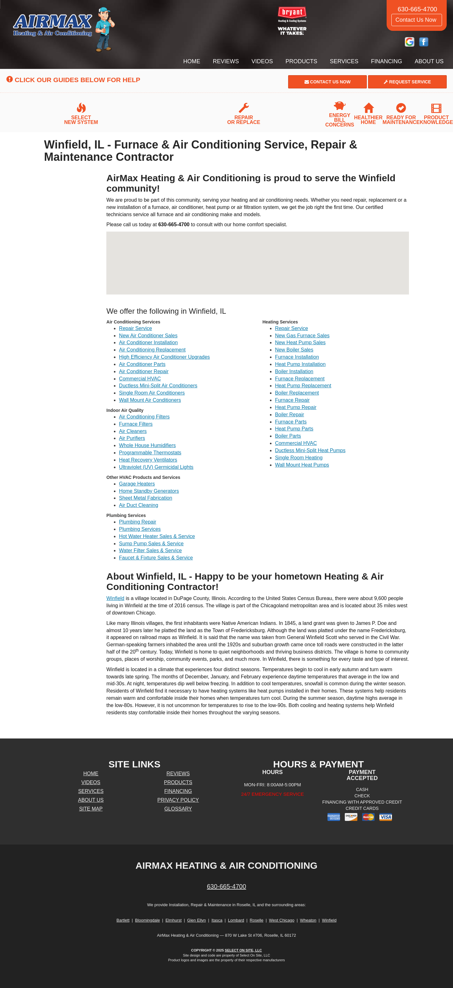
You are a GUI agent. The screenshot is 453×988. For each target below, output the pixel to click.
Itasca (216, 920)
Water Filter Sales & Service (150, 550)
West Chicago (281, 920)
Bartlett (122, 920)
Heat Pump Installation (300, 364)
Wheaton (308, 920)
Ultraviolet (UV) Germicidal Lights (156, 467)
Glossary (178, 808)
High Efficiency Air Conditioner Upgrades (164, 357)
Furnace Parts (290, 421)
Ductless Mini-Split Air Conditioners (158, 385)
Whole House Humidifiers (147, 445)
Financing (386, 61)
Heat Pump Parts (294, 428)
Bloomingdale (147, 920)
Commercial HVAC (140, 378)
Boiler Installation (294, 371)
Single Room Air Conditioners (152, 393)
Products (301, 61)
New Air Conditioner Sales (148, 335)
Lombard (236, 920)
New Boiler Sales (294, 349)
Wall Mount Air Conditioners (150, 400)
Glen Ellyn (196, 920)
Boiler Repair (289, 414)
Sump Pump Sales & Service (151, 543)
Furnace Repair (292, 400)
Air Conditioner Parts (142, 364)
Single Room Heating (298, 457)
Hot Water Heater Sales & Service (157, 536)
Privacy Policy (178, 800)
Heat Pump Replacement (303, 385)
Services (344, 61)
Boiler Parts (288, 436)
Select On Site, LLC (243, 950)
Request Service (407, 81)
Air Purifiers (132, 438)
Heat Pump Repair (295, 407)
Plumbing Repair (137, 522)
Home (191, 61)
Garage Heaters (137, 483)
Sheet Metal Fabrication (145, 498)
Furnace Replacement (299, 378)
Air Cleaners (133, 431)
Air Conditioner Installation (148, 342)
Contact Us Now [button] (416, 20)
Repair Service (135, 328)
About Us (429, 61)
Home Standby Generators (149, 491)
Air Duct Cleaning (138, 505)
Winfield (115, 598)
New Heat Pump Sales (300, 342)
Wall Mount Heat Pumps (302, 465)
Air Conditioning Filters (144, 416)
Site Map (91, 808)
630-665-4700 (226, 886)
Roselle (256, 920)
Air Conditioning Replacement (152, 349)
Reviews (226, 61)
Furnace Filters (136, 424)
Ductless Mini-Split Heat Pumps (310, 450)
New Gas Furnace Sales (302, 335)
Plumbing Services (140, 529)
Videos (262, 61)
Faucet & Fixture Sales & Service (156, 557)
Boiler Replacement (297, 393)
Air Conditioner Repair (143, 371)
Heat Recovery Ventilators (148, 460)
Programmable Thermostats (150, 452)
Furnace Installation (297, 357)
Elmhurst (173, 920)
